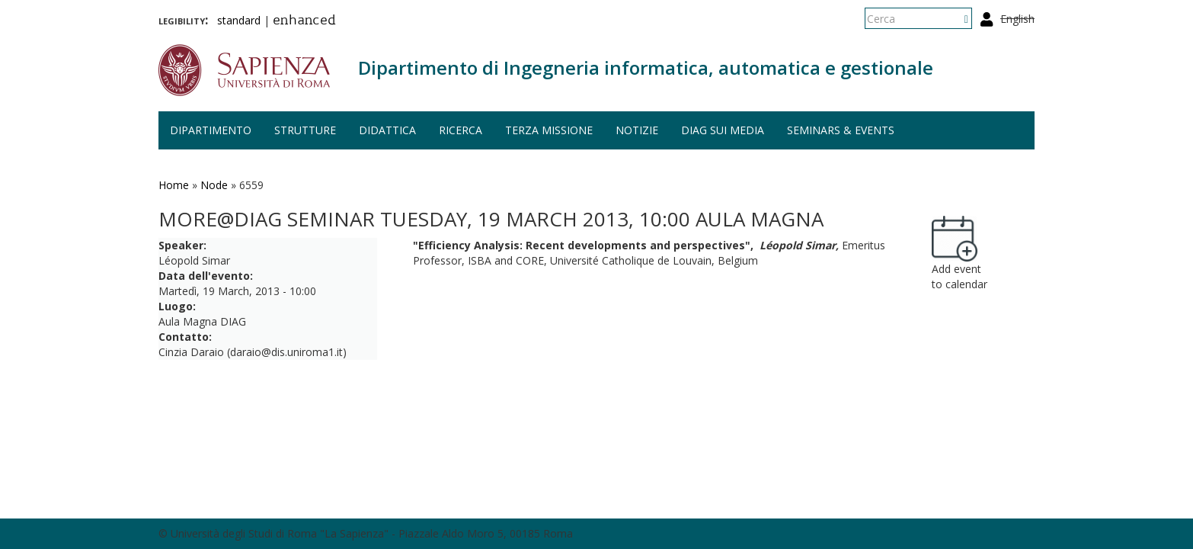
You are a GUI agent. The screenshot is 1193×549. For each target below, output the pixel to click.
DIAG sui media (722, 130)
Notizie (637, 130)
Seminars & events (840, 130)
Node (214, 185)
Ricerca (460, 130)
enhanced (304, 21)
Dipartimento (210, 130)
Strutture (305, 130)
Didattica (387, 130)
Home (173, 185)
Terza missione (549, 130)
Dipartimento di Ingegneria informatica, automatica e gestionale (645, 67)
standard (239, 20)
